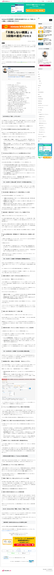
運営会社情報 (45, 569)
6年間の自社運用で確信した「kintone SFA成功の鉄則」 (16, 105)
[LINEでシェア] (13, 553)
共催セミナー (23, 76)
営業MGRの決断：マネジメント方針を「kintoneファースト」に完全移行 (18, 97)
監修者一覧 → (45, 65)
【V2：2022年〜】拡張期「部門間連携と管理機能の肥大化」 (16, 93)
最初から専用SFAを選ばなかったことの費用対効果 (15, 109)
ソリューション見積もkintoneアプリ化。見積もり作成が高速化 (17, 101)
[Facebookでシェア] (18, 551)
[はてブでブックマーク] (29, 551)
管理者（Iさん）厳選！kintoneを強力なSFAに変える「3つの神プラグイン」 (19, 102)
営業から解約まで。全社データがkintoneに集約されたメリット (17, 95)
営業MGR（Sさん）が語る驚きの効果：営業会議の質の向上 (16, 104)
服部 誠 (45, 57)
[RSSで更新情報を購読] (10, 79)
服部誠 (9, 68)
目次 (17, 83)
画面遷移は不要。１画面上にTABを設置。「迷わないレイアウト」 (17, 100)
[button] (24, 553)
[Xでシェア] (7, 551)
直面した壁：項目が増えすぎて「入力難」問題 (15, 96)
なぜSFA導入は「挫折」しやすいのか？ (13, 84)
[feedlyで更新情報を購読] (8, 79)
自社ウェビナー (18, 76)
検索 (38, 18)
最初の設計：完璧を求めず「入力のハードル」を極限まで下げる (17, 91)
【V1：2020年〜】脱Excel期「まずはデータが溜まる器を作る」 (17, 88)
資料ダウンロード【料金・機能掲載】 (35, 10)
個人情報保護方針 (49, 569)
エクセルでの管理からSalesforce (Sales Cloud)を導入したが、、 (17, 86)
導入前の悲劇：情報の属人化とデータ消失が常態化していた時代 (17, 89)
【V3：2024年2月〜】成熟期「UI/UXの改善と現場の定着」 (16, 99)
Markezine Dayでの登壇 (11, 76)
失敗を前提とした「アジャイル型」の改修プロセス (15, 106)
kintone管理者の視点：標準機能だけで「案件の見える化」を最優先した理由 (19, 92)
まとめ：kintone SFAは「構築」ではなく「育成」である (16, 110)
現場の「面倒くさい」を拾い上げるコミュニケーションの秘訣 (17, 108)
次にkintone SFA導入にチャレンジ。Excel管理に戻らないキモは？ (17, 87)
